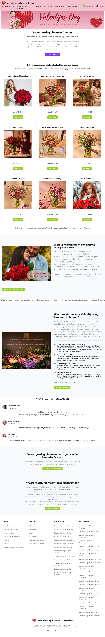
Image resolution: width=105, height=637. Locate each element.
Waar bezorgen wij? (73, 7)
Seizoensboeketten (7, 6)
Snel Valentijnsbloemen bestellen (13, 289)
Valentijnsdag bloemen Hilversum (90, 585)
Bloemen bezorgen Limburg (63, 569)
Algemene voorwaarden (11, 529)
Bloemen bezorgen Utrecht (63, 547)
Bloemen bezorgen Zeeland (63, 560)
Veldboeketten (40, 6)
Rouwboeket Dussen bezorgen (14, 547)
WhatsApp (7, 544)
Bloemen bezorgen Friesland (63, 526)
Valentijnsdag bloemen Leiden (89, 594)
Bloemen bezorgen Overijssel (63, 536)
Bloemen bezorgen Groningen (64, 529)
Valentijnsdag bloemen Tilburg (89, 612)
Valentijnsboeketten (74, 300)
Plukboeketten (60, 6)
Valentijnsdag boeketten (57, 228)
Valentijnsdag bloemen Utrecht (89, 616)
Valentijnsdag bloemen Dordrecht (90, 563)
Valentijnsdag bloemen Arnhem (89, 546)
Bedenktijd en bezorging (12, 536)
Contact (6, 540)
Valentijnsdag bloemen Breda (89, 550)
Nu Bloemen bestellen (62, 387)
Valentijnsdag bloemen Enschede (90, 572)
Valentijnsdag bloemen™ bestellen (52, 620)
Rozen (50, 6)
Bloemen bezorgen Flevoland (63, 544)
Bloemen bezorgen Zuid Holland (64, 556)
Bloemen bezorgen (52, 509)
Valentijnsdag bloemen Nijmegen (90, 603)
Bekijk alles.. (18, 117)
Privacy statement (9, 533)
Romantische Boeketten (21, 7)
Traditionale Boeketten (36, 540)
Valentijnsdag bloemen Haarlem (89, 581)
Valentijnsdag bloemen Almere (89, 532)
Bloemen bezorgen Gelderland (64, 540)
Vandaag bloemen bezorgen (52, 469)
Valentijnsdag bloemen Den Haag (90, 559)
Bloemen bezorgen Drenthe (63, 533)
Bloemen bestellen (52, 54)
